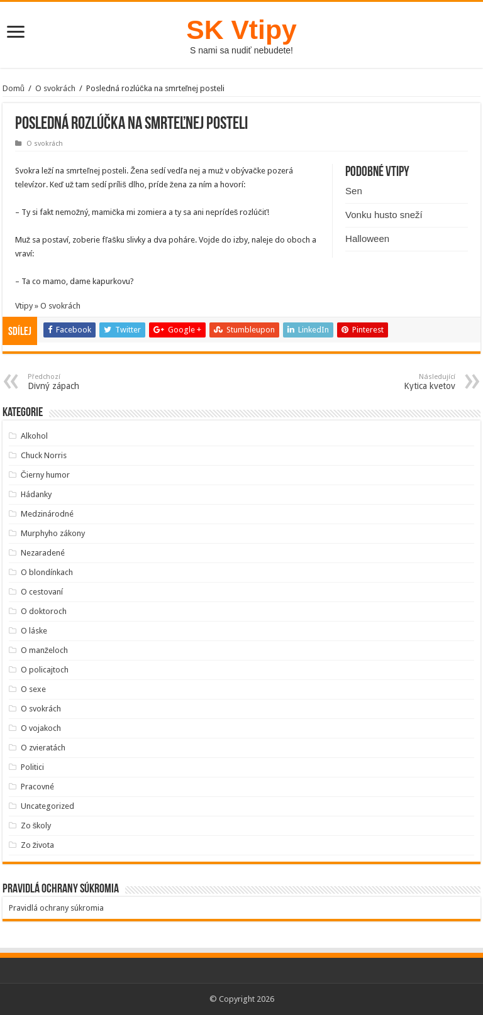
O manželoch (45, 650)
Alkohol (34, 436)
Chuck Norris (44, 455)
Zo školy (36, 825)
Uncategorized (47, 806)
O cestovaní (42, 591)
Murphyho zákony (53, 533)
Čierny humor (45, 475)
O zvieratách (43, 747)
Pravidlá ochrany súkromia (56, 908)
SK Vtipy (241, 29)
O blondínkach (47, 572)
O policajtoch (45, 669)
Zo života (38, 845)
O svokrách (55, 88)
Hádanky (36, 494)
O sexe (33, 689)
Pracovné (37, 786)
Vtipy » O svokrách (47, 305)
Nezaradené (43, 552)
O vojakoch (41, 728)
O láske (34, 630)
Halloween (367, 238)
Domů (14, 88)
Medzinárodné (47, 513)
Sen (353, 190)
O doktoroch (44, 611)
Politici (32, 767)
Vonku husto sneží (384, 214)
